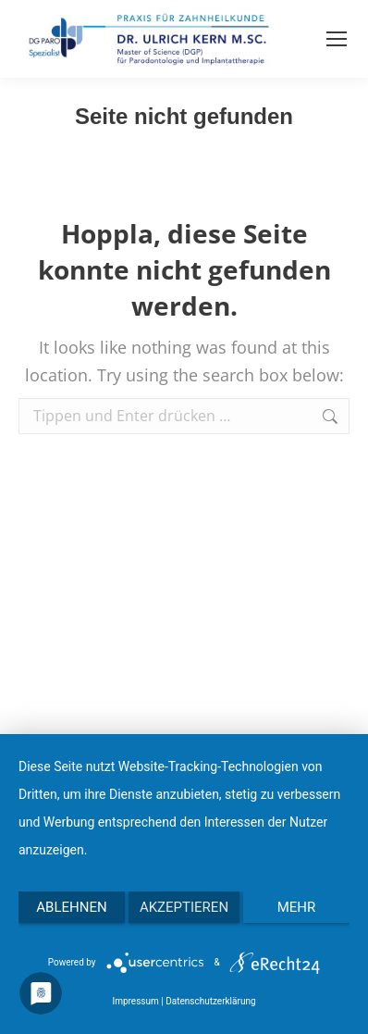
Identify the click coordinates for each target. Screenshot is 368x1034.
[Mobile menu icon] (337, 39)
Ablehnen (71, 907)
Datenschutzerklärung (210, 1001)
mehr (296, 907)
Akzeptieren (184, 907)
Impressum (135, 1001)
